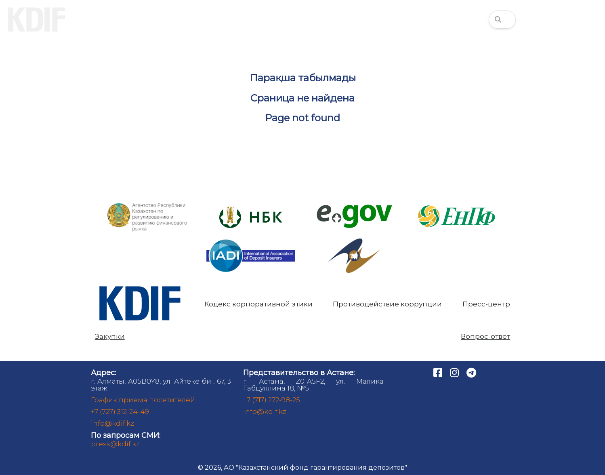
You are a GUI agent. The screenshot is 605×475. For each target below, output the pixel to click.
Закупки (110, 336)
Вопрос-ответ (485, 336)
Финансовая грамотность (427, 19)
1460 (581, 19)
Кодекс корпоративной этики (258, 304)
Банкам (249, 19)
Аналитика (321, 19)
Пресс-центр (486, 304)
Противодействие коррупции (387, 304)
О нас (102, 19)
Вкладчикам (173, 19)
